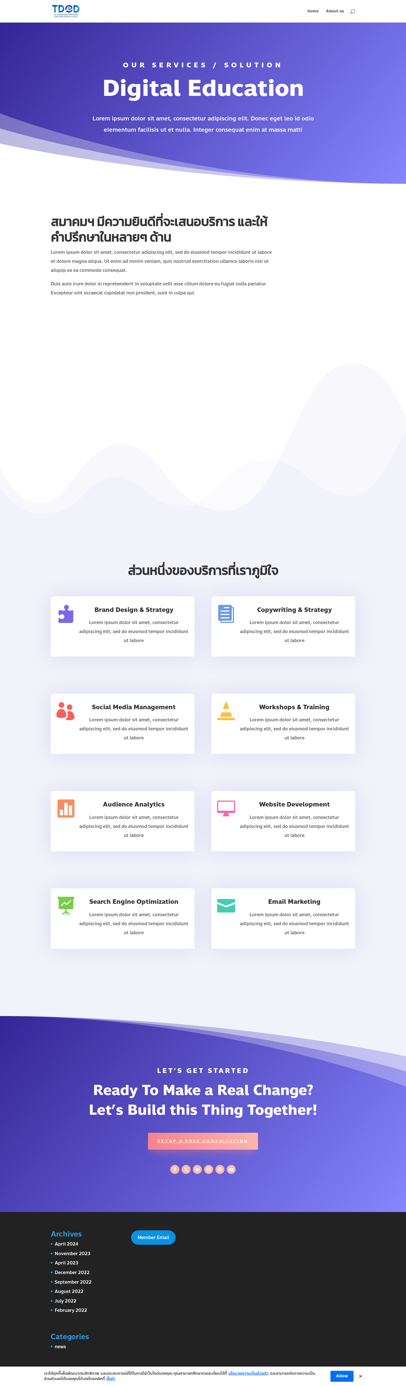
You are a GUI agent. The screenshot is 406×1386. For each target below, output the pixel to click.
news (60, 1346)
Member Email (153, 1237)
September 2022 (73, 1282)
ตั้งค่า (110, 1379)
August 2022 (69, 1291)
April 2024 (66, 1244)
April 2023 (66, 1262)
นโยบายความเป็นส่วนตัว (248, 1373)
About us (335, 11)
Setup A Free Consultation (203, 1141)
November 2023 (73, 1253)
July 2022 (65, 1301)
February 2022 (71, 1310)
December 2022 (72, 1272)
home (313, 11)
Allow (342, 1376)
